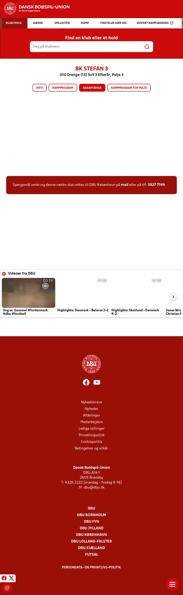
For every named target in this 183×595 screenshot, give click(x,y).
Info (39, 88)
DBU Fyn (91, 522)
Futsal (91, 554)
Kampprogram (62, 88)
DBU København (91, 535)
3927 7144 (156, 185)
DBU (91, 508)
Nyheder (91, 409)
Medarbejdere (91, 422)
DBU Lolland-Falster (91, 541)
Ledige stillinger (92, 428)
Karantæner (92, 88)
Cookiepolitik (91, 442)
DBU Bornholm (91, 515)
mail (124, 185)
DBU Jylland (91, 528)
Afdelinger (91, 415)
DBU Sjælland (91, 548)
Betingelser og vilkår (91, 448)
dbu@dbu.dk (94, 487)
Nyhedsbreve (91, 402)
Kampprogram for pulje (129, 88)
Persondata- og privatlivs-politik (91, 567)
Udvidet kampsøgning (155, 22)
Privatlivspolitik (91, 435)
